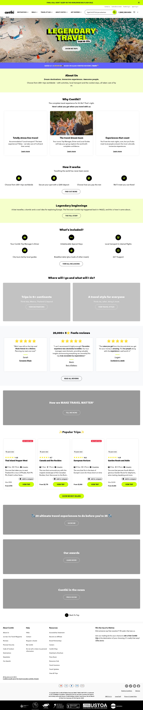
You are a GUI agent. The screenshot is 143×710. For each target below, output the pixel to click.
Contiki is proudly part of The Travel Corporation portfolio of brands (21, 679)
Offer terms (99, 640)
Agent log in (135, 6)
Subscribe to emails (117, 6)
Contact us (107, 6)
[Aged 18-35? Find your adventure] (101, 12)
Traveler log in (126, 6)
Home (4, 18)
